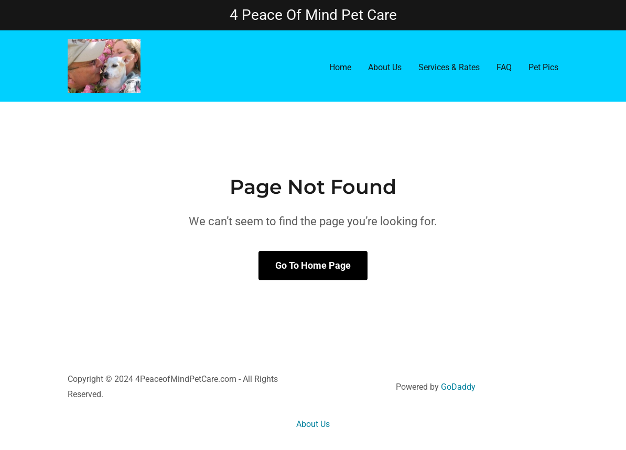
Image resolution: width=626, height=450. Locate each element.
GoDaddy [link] (458, 387)
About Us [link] (385, 67)
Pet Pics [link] (543, 67)
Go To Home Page (313, 265)
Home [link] (340, 67)
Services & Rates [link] (449, 67)
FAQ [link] (504, 67)
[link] (104, 66)
